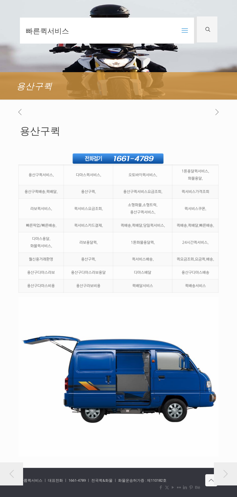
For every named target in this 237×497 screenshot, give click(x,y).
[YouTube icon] (173, 487)
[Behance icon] (197, 487)
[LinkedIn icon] (185, 487)
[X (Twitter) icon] (167, 487)
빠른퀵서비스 (47, 30)
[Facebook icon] (161, 487)
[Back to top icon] (211, 480)
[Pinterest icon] (191, 487)
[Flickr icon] (179, 487)
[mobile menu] (185, 31)
